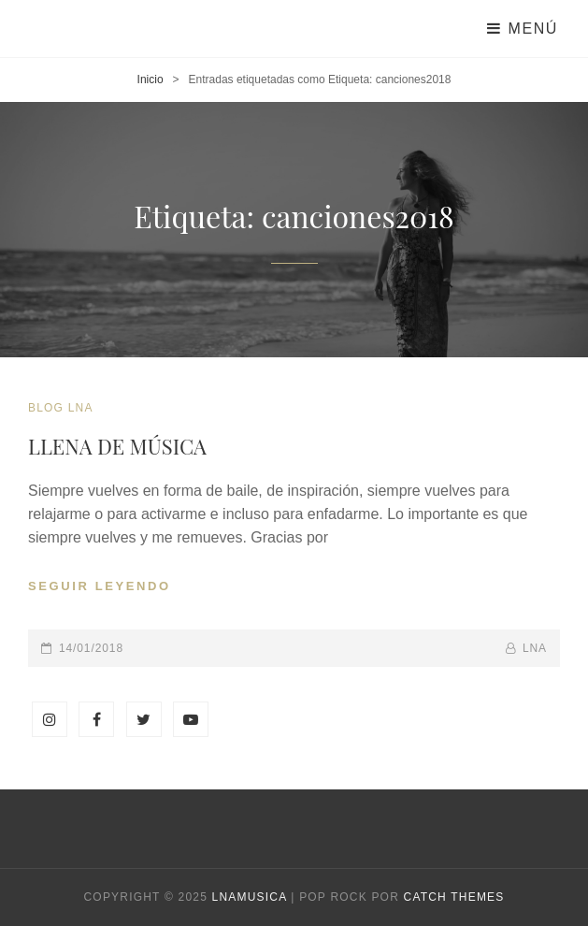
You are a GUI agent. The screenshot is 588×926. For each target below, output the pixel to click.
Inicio (150, 79)
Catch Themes (454, 897)
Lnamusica (249, 897)
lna (535, 648)
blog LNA (60, 407)
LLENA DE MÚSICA (117, 446)
